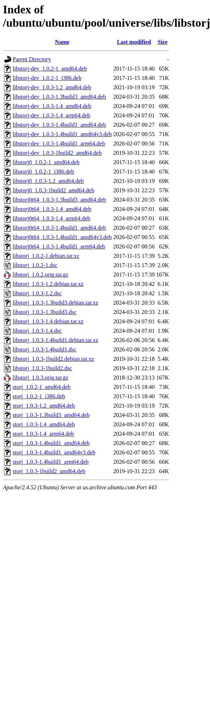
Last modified (134, 42)
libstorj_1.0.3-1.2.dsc (37, 293)
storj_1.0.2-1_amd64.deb (41, 387)
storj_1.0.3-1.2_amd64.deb (44, 406)
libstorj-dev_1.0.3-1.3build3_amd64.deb (59, 97)
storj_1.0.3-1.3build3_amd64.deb (51, 415)
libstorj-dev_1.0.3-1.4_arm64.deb (51, 115)
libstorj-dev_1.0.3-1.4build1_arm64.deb (59, 143)
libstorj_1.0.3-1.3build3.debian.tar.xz (55, 303)
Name (62, 42)
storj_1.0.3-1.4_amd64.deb (44, 424)
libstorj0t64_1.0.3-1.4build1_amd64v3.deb (62, 237)
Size (163, 42)
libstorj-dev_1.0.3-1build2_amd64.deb (57, 153)
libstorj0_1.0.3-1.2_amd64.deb (48, 181)
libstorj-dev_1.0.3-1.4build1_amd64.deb (59, 125)
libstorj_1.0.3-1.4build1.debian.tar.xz (55, 340)
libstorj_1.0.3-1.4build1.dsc (44, 349)
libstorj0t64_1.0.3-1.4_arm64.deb (51, 218)
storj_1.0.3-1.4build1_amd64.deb (51, 443)
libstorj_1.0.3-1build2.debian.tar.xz (53, 359)
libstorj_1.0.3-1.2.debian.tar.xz (48, 284)
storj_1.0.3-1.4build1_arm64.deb (51, 462)
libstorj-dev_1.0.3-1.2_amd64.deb (52, 87)
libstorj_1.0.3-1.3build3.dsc (44, 312)
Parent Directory (32, 59)
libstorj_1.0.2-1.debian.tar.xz (46, 256)
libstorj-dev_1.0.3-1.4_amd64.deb (52, 106)
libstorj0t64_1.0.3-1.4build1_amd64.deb (59, 228)
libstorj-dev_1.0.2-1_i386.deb (47, 78)
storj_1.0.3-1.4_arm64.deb (43, 434)
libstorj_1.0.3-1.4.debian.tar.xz (48, 321)
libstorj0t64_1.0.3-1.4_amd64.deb (52, 209)
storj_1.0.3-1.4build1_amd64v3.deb (54, 452)
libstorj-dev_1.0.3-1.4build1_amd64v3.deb (62, 134)
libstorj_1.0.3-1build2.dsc (42, 368)
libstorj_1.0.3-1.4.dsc (37, 331)
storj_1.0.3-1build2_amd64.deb (49, 471)
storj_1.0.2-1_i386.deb (39, 396)
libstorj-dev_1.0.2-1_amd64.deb (50, 69)
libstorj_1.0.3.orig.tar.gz (40, 377)
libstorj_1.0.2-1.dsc (35, 265)
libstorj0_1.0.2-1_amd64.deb (46, 162)
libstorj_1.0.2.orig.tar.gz (40, 274)
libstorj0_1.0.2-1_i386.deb (43, 172)
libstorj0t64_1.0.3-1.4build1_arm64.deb (59, 246)
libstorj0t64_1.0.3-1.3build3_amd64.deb (59, 200)
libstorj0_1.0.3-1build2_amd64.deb (53, 190)
